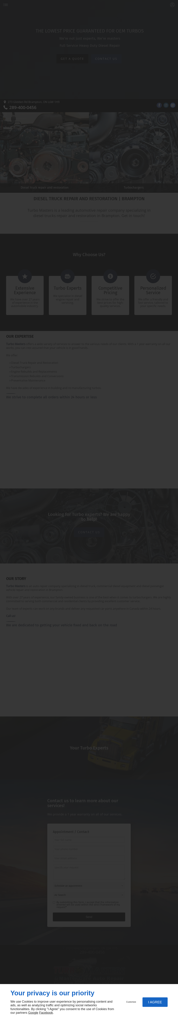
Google (33, 1012)
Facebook (46, 1012)
